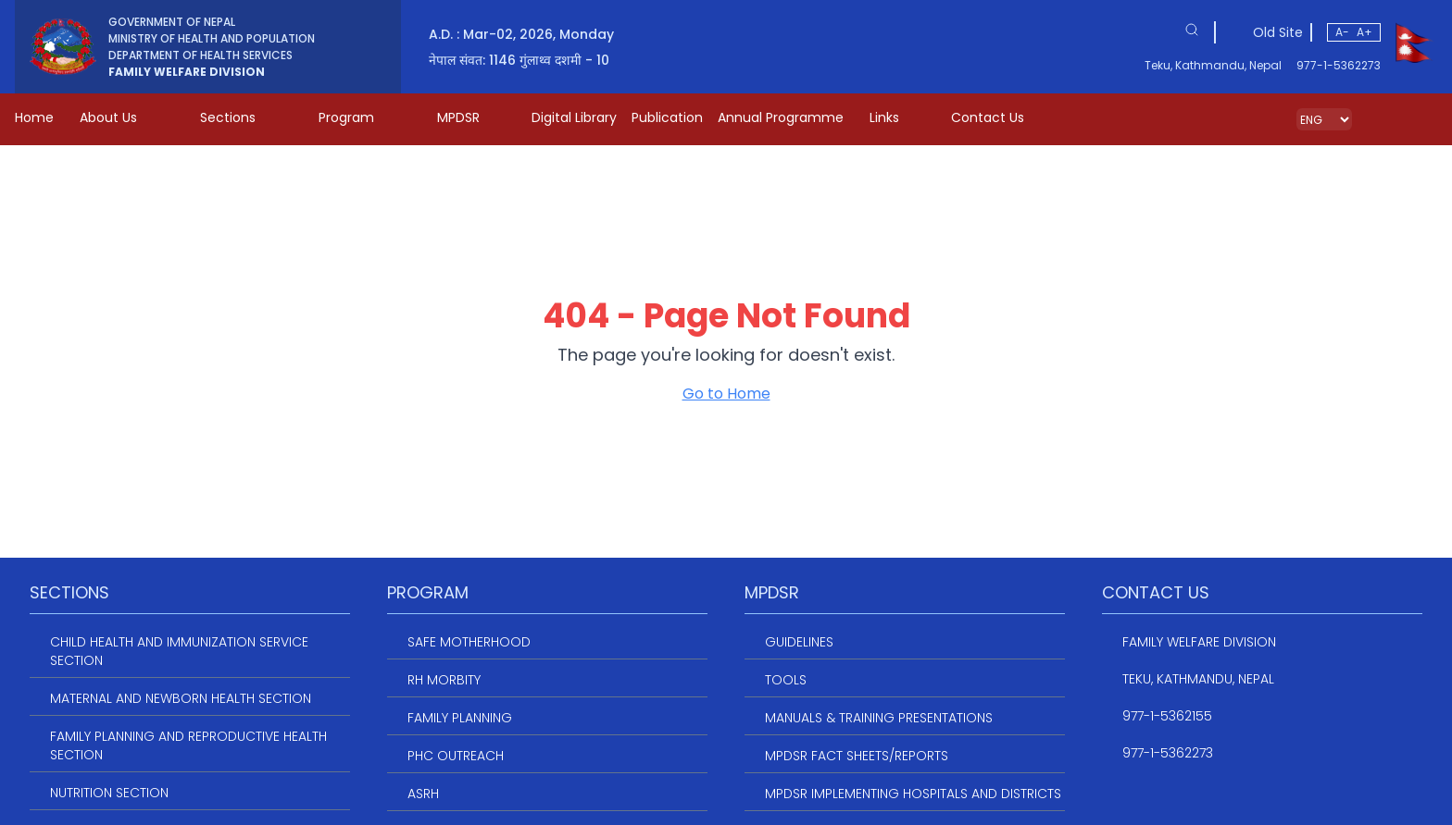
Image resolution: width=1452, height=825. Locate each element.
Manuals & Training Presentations (879, 717)
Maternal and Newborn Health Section (180, 698)
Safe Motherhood (469, 642)
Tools (786, 680)
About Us (121, 117)
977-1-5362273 (1338, 65)
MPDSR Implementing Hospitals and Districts (913, 793)
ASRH (423, 793)
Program (359, 117)
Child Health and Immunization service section (179, 651)
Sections (241, 117)
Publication (667, 117)
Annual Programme (781, 117)
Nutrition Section (109, 792)
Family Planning (459, 717)
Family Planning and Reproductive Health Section (188, 745)
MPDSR (471, 117)
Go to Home (726, 393)
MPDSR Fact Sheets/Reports (856, 755)
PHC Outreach (455, 755)
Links (897, 117)
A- (1342, 32)
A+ (1364, 32)
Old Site (1278, 32)
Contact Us (987, 117)
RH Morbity (444, 680)
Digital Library (574, 117)
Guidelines (799, 642)
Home (34, 117)
